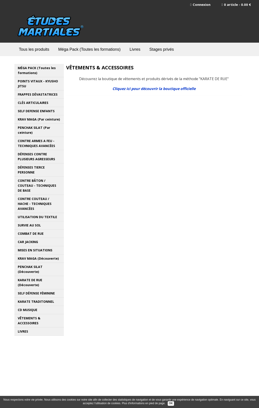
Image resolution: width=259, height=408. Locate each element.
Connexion (200, 4)
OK (171, 403)
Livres (135, 49)
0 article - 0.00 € (236, 4)
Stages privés (161, 49)
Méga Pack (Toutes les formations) (89, 49)
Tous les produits (34, 49)
